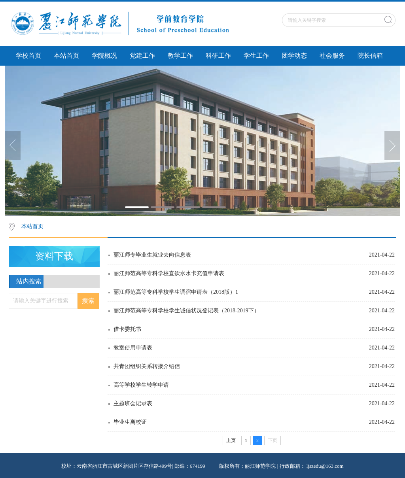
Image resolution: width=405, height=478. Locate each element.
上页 (231, 440)
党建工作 (142, 55)
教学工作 (180, 55)
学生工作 (256, 55)
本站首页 (66, 55)
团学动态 (294, 55)
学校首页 (28, 55)
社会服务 (332, 55)
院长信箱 (370, 55)
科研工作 (218, 55)
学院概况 (104, 55)
